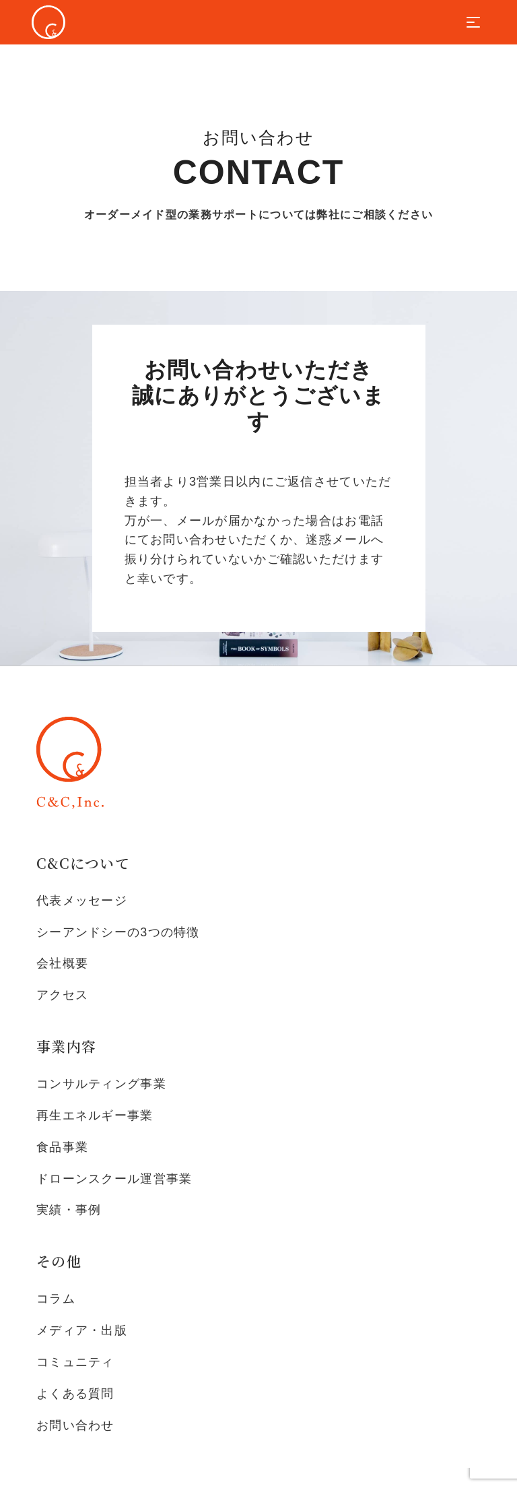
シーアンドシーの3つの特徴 (118, 932)
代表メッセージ (81, 900)
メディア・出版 (81, 1330)
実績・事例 (68, 1210)
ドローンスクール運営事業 (114, 1179)
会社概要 (62, 963)
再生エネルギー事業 (94, 1115)
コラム (55, 1298)
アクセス (62, 995)
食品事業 (62, 1147)
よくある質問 (75, 1393)
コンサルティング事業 (101, 1084)
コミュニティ (75, 1362)
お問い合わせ (75, 1425)
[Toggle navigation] (473, 22)
